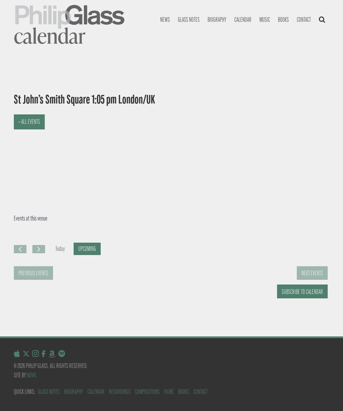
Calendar (242, 19)
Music (264, 19)
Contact (304, 19)
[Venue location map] (85, 159)
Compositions (147, 391)
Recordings (119, 391)
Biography (217, 19)
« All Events (29, 121)
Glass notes (189, 19)
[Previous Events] (20, 249)
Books (283, 19)
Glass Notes (49, 391)
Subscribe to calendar (302, 291)
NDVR (31, 375)
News (165, 19)
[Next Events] (38, 249)
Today (60, 248)
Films (169, 391)
